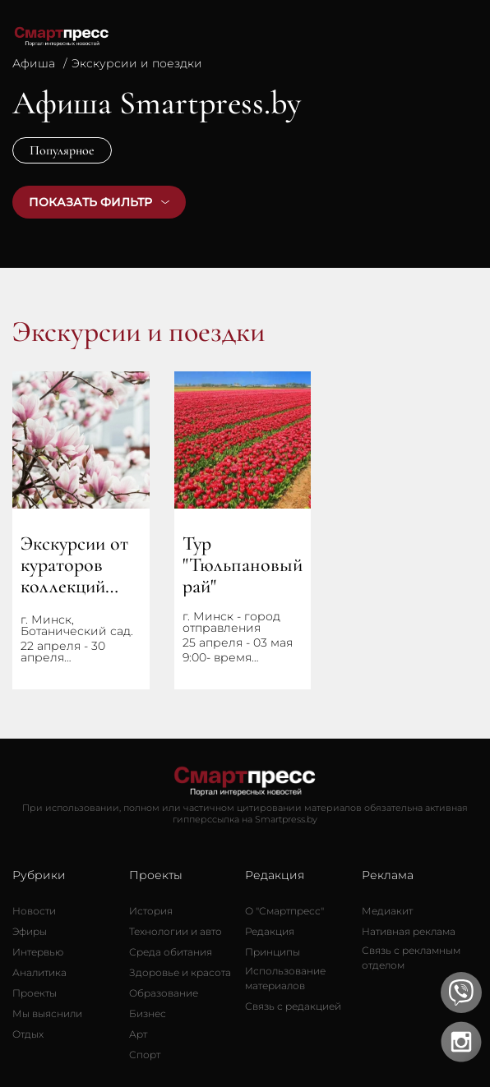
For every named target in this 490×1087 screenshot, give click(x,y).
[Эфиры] (29, 931)
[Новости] (34, 911)
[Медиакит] (387, 911)
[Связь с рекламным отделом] (420, 958)
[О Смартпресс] (284, 911)
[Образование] (163, 993)
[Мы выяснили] (47, 1013)
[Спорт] (144, 1055)
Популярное (62, 150)
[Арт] (138, 1034)
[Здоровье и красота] (180, 972)
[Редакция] (269, 931)
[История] (151, 911)
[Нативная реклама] (408, 931)
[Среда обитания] (170, 952)
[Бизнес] (147, 1013)
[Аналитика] (39, 972)
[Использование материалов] (303, 978)
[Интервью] (37, 952)
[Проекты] (34, 993)
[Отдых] (28, 1034)
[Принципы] (272, 952)
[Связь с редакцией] (293, 1006)
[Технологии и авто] (175, 931)
